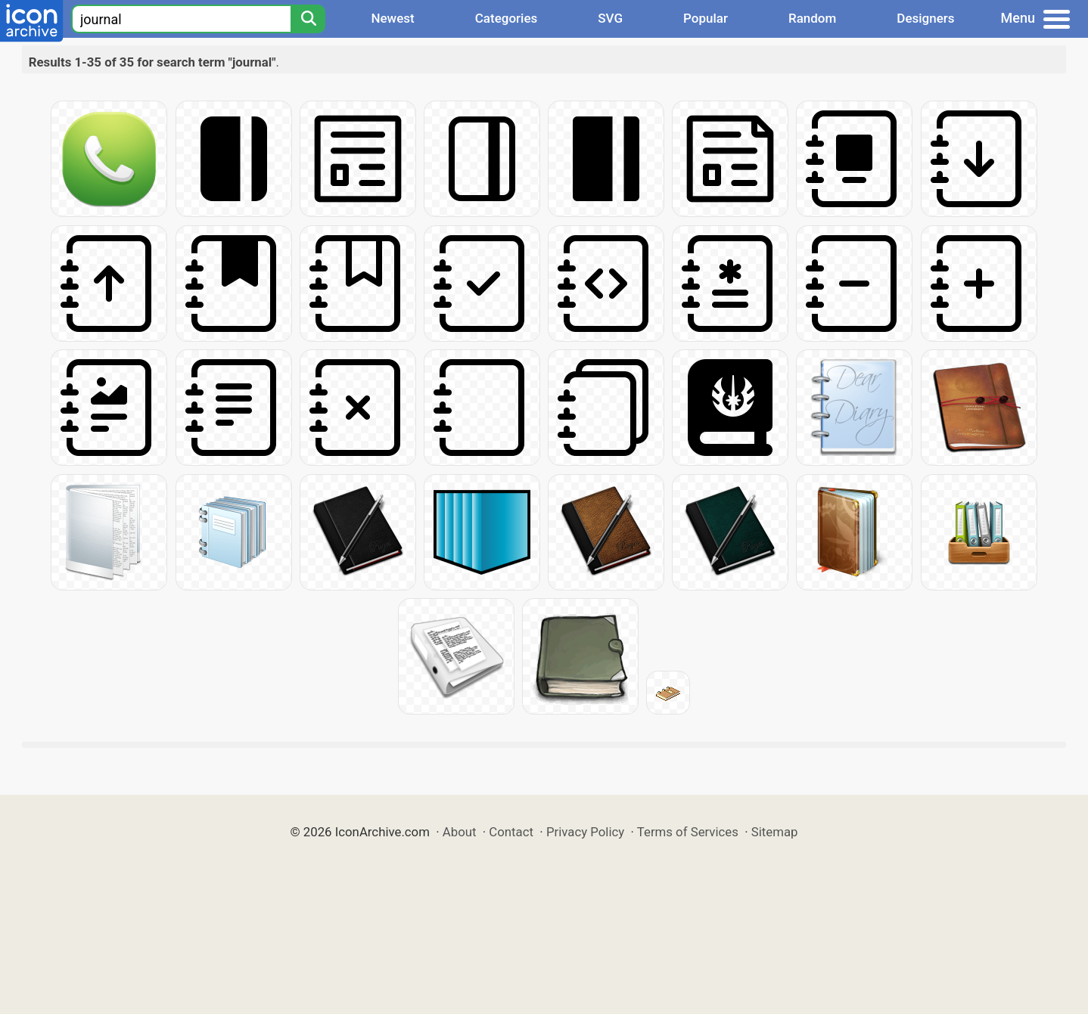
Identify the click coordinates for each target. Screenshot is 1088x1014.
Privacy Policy (585, 831)
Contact (511, 831)
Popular (705, 18)
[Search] (308, 19)
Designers (925, 18)
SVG (610, 18)
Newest (392, 18)
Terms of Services (687, 831)
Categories (506, 18)
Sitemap (774, 831)
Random (812, 18)
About (460, 831)
